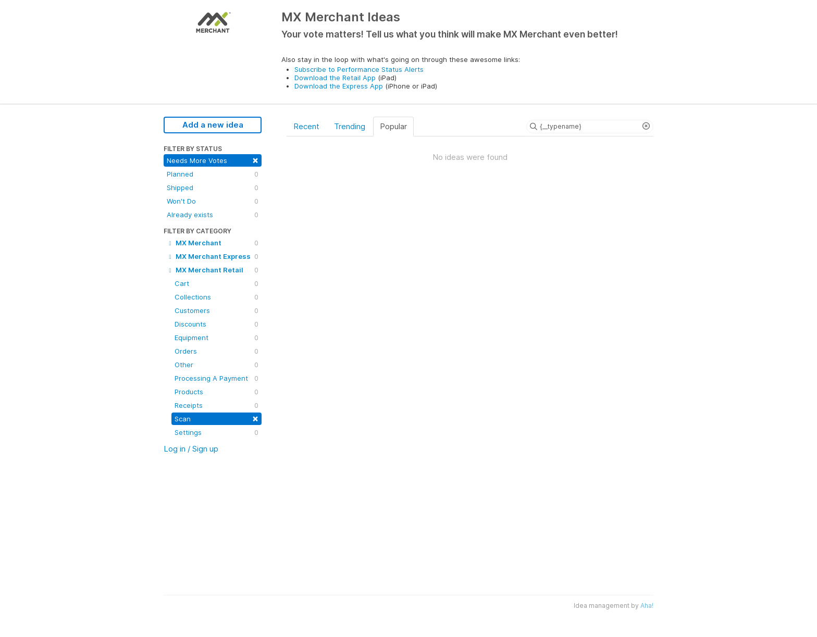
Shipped (212, 187)
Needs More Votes (212, 159)
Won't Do (212, 201)
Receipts (216, 405)
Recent (306, 126)
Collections (216, 297)
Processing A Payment (216, 378)
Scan (216, 418)
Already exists (212, 214)
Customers (216, 310)
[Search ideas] (589, 126)
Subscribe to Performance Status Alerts (359, 69)
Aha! (646, 605)
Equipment (216, 337)
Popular (393, 126)
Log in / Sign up (191, 449)
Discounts (216, 324)
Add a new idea (212, 125)
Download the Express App (338, 86)
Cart (216, 283)
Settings (216, 432)
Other (216, 364)
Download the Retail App (335, 77)
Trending (349, 126)
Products (216, 391)
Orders (216, 351)
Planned (212, 174)
